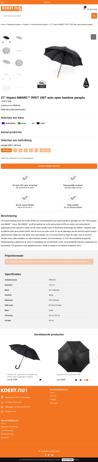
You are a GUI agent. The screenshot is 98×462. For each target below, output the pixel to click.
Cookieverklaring (7, 430)
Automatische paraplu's (39, 24)
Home (3, 24)
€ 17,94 (12, 380)
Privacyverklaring (7, 434)
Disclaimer (5, 437)
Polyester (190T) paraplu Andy (68, 374)
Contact (53, 399)
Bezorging (53, 403)
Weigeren (76, 459)
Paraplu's (26, 24)
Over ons (53, 396)
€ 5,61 (61, 380)
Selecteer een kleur (12, 117)
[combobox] (46, 16)
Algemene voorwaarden (9, 427)
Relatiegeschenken (14, 24)
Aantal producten (11, 132)
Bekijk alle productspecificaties (13, 109)
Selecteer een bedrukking (16, 140)
